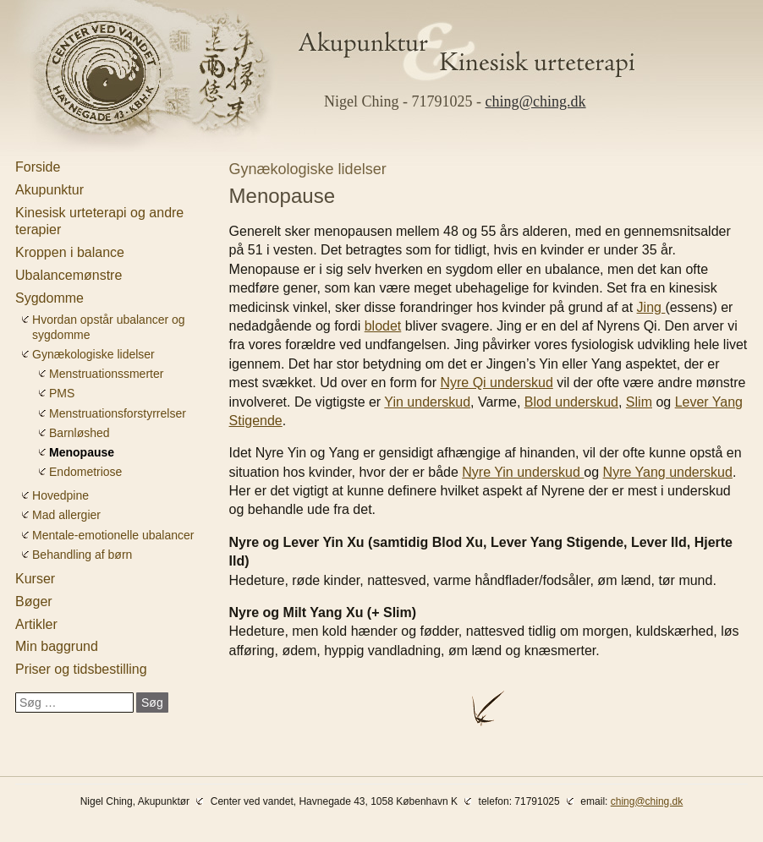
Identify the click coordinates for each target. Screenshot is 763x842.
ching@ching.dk (536, 101)
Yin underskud (427, 402)
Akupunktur (49, 190)
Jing (651, 307)
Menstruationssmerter (106, 373)
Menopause (81, 452)
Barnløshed (79, 433)
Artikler (36, 624)
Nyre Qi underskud (496, 382)
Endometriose (85, 471)
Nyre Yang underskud (668, 472)
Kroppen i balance (69, 252)
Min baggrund (56, 646)
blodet (383, 326)
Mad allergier (66, 515)
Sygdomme (49, 298)
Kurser (35, 578)
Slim (639, 402)
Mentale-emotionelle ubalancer (113, 535)
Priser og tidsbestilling (81, 669)
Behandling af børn (82, 554)
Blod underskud (571, 402)
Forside (37, 167)
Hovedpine (60, 495)
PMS (61, 393)
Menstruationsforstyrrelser (117, 413)
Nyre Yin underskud (523, 472)
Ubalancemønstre (68, 275)
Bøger (33, 601)
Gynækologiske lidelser (93, 354)
